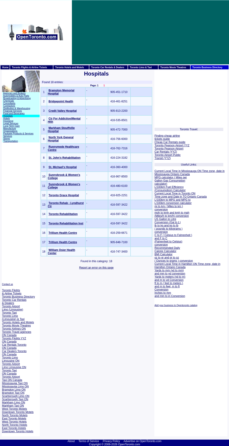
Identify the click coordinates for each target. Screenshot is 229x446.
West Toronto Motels (14, 409)
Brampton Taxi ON (13, 392)
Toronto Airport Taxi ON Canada (12, 378)
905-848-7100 (119, 242)
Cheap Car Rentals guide (170, 142)
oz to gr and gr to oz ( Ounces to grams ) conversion (174, 259)
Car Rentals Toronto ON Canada (14, 346)
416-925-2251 (119, 195)
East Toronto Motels (14, 418)
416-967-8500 (119, 176)
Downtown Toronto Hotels (17, 431)
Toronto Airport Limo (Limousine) (12, 308)
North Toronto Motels (14, 415)
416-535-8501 (119, 120)
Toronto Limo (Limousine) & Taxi (13, 317)
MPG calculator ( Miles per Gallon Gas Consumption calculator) (171, 180)
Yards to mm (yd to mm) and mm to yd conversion (170, 272)
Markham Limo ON (13, 402)
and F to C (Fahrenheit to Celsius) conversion (168, 241)
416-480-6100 (119, 186)
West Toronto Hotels (14, 421)
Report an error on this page (96, 267)
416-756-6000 (119, 139)
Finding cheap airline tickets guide (167, 137)
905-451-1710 (119, 92)
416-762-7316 (119, 148)
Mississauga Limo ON (15, 386)
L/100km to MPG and (167, 199)
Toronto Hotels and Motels (18, 322)
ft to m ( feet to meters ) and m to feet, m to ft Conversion (169, 286)
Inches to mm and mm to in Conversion (170, 294)
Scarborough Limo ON (15, 396)
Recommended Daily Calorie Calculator (167, 249)
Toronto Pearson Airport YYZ (172, 145)
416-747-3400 (119, 251)
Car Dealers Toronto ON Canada (14, 353)
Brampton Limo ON (14, 389)
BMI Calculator (164, 254)
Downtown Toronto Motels (18, 412)
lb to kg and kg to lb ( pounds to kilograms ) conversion (169, 229)
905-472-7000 (119, 129)
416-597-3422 (119, 204)
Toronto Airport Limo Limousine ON (14, 365)
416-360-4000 (119, 167)
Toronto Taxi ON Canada (9, 372)
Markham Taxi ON (13, 405)
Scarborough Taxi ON (15, 399)
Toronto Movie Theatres (16, 325)
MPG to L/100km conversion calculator (173, 201)
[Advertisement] (132, 32)
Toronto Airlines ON (14, 328)
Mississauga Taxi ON (15, 383)
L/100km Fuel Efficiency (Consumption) (169, 188)
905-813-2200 (119, 110)
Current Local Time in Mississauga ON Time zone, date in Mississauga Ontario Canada (190, 172)
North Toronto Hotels (14, 425)
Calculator (178, 190)
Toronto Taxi (9, 312)
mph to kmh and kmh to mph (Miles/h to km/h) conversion (172, 214)
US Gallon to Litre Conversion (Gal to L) (168, 221)
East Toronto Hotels (14, 428)
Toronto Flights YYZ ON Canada (14, 340)
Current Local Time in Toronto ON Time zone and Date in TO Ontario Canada (181, 195)
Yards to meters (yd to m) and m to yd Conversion (170, 278)
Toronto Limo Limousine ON (10, 359)
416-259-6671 (119, 232)
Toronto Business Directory (18, 296)
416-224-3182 (119, 157)
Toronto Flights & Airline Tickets (12, 292)
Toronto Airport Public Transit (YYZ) (168, 156)
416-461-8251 (119, 101)
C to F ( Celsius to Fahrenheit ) (173, 235)
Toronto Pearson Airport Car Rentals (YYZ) (169, 150)
